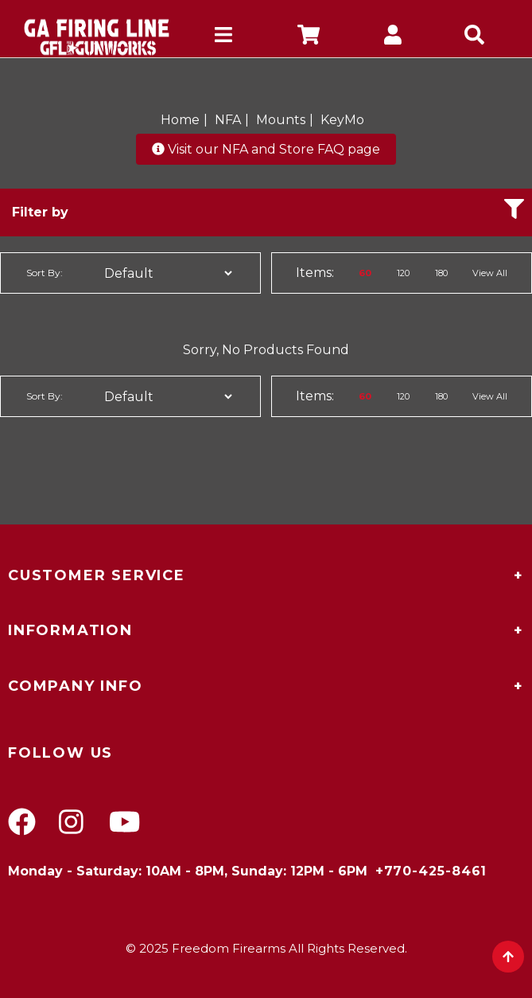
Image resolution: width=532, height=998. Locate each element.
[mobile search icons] (478, 37)
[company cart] (308, 37)
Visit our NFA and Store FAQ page (266, 149)
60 (365, 273)
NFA (228, 119)
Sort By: (44, 273)
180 (441, 273)
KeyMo (342, 119)
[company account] (393, 37)
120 (403, 273)
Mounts (280, 119)
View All (489, 273)
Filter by (268, 209)
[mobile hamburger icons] (223, 37)
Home (180, 119)
